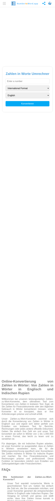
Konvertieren (27, 103)
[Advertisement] (27, 35)
